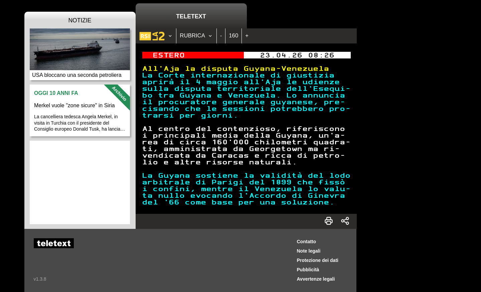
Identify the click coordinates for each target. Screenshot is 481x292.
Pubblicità (308, 269)
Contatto (306, 241)
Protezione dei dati (317, 260)
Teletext (191, 16)
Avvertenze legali (316, 279)
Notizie (79, 20)
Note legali (309, 251)
